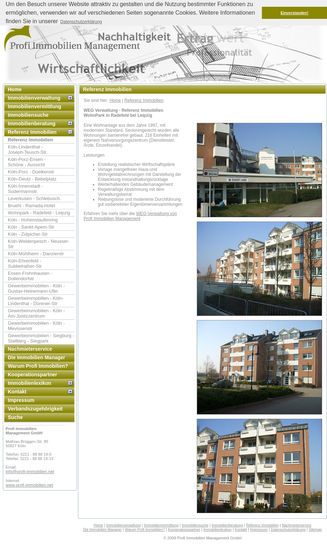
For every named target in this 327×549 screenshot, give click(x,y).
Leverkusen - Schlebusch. (34, 198)
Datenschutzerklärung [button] (81, 21)
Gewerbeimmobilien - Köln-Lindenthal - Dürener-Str (36, 301)
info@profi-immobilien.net (30, 471)
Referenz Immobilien (32, 132)
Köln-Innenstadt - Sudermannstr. (25, 188)
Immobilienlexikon (29, 383)
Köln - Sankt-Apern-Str (31, 227)
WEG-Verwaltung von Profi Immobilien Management (130, 216)
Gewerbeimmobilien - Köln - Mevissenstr (36, 325)
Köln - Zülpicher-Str (28, 234)
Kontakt (17, 391)
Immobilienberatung (32, 123)
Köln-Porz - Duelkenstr (31, 171)
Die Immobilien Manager (36, 357)
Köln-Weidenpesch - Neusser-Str (38, 244)
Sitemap (315, 530)
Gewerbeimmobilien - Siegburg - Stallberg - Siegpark (41, 338)
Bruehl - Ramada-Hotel (31, 205)
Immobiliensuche (28, 115)
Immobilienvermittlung (34, 106)
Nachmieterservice (30, 349)
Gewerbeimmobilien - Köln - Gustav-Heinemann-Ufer (36, 288)
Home (15, 89)
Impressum (21, 400)
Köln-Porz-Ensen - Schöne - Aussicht (27, 162)
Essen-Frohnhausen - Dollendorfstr (30, 276)
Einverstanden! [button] (294, 13)
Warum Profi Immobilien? (38, 366)
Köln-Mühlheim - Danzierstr (36, 253)
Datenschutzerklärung (288, 530)
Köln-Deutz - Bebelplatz (32, 179)
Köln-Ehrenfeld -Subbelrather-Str (25, 263)
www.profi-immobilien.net (29, 485)
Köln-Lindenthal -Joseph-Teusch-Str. (27, 149)
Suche (15, 417)
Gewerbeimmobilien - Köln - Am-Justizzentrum (36, 313)
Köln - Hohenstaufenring (33, 220)
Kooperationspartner (32, 374)
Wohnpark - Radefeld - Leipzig (39, 212)
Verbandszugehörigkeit (35, 409)
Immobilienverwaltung (34, 98)
